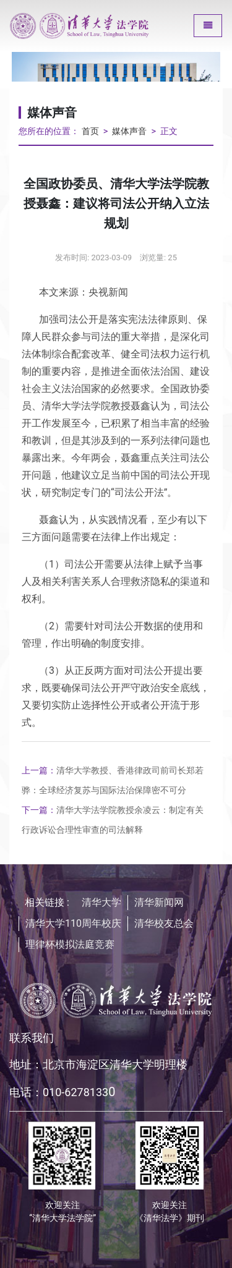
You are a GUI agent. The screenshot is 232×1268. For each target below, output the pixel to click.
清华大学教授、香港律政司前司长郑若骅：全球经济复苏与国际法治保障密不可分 (113, 780)
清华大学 (101, 902)
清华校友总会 (164, 923)
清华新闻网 (159, 902)
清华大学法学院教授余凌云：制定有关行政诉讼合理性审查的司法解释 (113, 820)
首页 (90, 131)
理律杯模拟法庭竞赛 (69, 944)
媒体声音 (129, 131)
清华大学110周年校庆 (73, 923)
